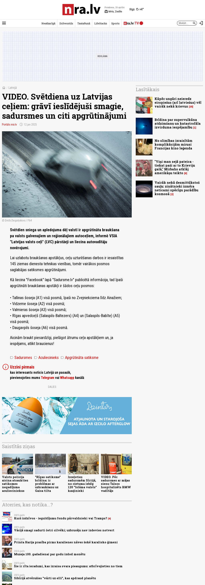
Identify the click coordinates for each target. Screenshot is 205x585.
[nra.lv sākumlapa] (81, 9)
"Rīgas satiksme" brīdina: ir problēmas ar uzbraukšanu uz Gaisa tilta (48, 484)
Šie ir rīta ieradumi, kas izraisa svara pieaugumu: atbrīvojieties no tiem (68, 566)
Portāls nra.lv (9, 124)
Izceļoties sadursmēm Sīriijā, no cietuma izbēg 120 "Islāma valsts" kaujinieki (82, 484)
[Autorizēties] (201, 23)
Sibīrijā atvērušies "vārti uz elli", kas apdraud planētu (55, 578)
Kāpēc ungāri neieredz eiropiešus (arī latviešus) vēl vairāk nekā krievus (178, 102)
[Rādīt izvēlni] (4, 23)
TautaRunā (83, 23)
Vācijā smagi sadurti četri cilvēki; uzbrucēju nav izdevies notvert (64, 530)
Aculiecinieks (46, 357)
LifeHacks (100, 23)
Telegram (47, 378)
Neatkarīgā (48, 23)
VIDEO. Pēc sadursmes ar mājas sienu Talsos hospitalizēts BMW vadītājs (116, 484)
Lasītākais (147, 89)
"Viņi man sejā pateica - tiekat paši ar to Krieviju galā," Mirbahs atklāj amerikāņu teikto (175, 167)
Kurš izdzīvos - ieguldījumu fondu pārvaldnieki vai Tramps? (60, 518)
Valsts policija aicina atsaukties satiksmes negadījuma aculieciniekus (15, 484)
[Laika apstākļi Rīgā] (137, 9)
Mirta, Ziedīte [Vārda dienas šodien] (113, 12)
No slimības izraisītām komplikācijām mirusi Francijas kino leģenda (173, 144)
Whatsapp (67, 378)
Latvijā (12, 88)
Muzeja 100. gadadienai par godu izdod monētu (49, 554)
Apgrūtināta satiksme (79, 357)
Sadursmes (21, 357)
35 (191, 106)
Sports (115, 23)
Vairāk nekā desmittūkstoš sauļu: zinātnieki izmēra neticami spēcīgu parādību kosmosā (177, 188)
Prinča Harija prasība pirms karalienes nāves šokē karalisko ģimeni (66, 542)
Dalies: (52, 386)
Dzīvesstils (66, 23)
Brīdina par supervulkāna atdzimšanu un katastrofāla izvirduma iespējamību (178, 123)
